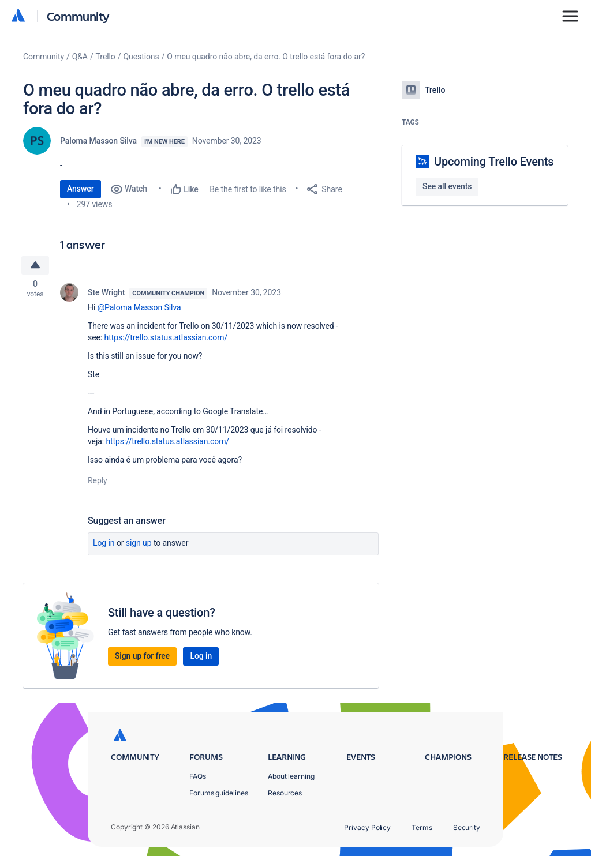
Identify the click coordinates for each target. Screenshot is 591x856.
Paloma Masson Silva (98, 140)
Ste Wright (106, 293)
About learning (291, 776)
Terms (422, 827)
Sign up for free (142, 656)
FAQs (197, 776)
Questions (141, 56)
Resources (285, 793)
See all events (447, 186)
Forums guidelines (218, 793)
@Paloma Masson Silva (139, 308)
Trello (105, 56)
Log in (104, 543)
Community (78, 15)
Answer (80, 188)
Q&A (80, 56)
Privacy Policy (367, 827)
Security (466, 827)
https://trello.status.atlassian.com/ (166, 338)
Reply (97, 481)
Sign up (139, 543)
